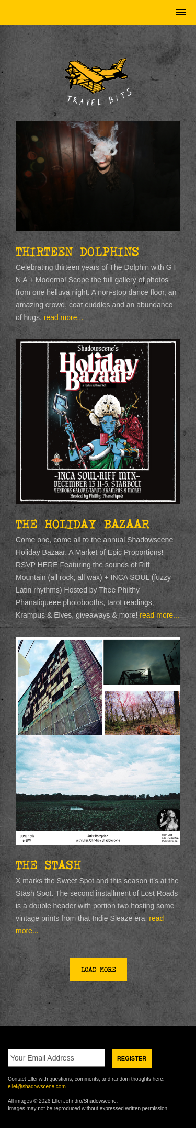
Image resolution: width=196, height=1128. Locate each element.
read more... (63, 317)
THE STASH (48, 865)
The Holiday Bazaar (82, 524)
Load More (98, 969)
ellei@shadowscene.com (37, 1086)
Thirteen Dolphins (77, 251)
